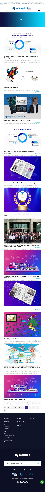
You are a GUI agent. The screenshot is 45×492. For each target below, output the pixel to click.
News (5, 433)
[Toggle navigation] (39, 11)
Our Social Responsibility (9, 435)
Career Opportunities (8, 437)
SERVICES (19, 425)
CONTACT (32, 418)
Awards (5, 424)
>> (5, 410)
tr (11, 11)
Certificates (6, 426)
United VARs (6, 428)
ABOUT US (7, 11)
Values (5, 423)
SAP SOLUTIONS (20, 421)
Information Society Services (8, 441)
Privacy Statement (8, 439)
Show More (37, 60)
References (6, 431)
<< (5, 407)
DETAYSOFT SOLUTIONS (22, 423)
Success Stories (7, 430)
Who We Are (6, 421)
